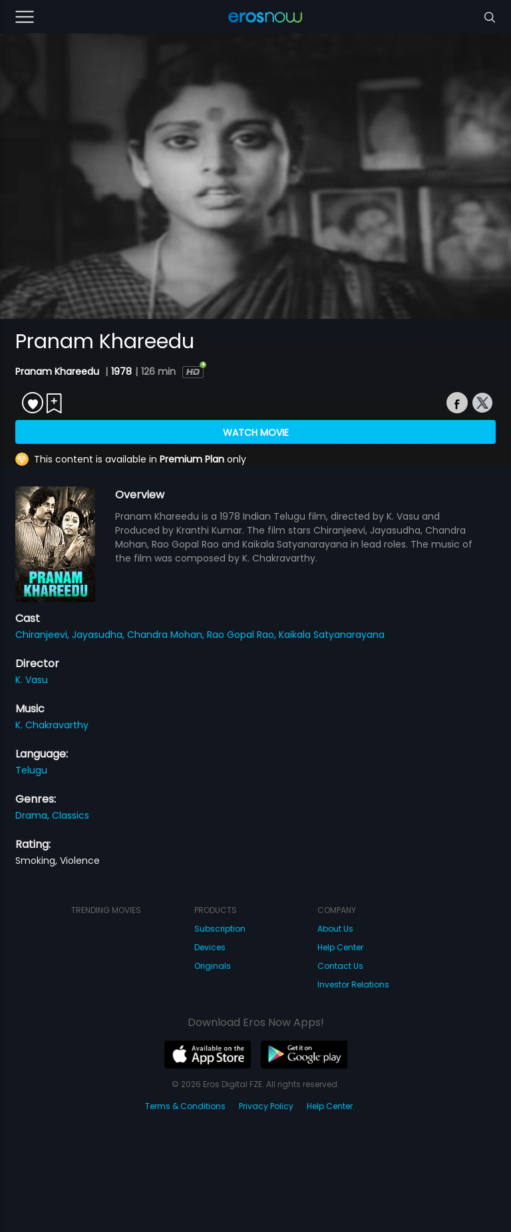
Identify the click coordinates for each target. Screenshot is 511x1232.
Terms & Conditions (185, 1106)
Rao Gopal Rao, (243, 634)
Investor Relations (353, 984)
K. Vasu (31, 679)
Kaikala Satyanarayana (332, 634)
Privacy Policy (266, 1106)
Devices (210, 947)
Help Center (340, 947)
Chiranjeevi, (43, 634)
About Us (335, 928)
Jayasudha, (99, 634)
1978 (121, 371)
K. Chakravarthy (51, 725)
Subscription (220, 928)
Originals (212, 966)
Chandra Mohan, (167, 634)
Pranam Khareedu (58, 371)
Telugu (31, 770)
